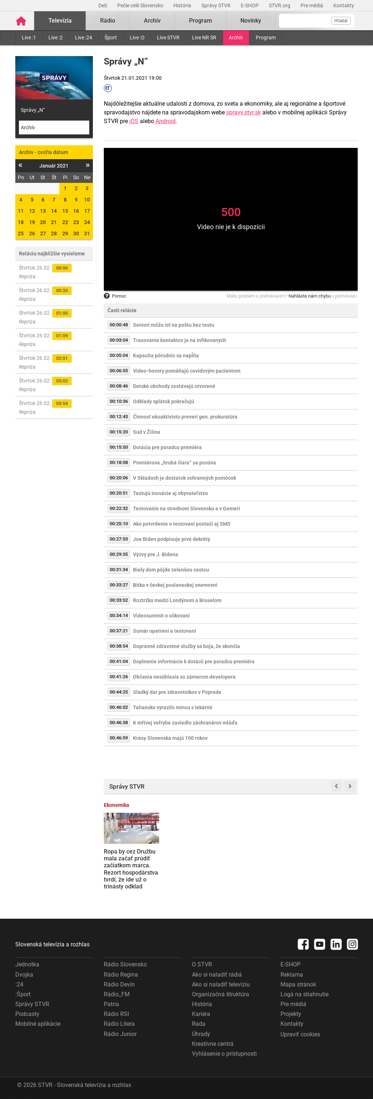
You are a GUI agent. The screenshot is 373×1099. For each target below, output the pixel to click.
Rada (198, 1023)
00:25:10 (119, 523)
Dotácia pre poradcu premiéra (167, 447)
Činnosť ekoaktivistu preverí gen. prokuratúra (185, 417)
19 (32, 222)
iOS (133, 121)
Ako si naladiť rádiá (217, 974)
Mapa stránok (298, 984)
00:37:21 (119, 630)
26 (32, 233)
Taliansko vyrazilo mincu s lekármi (172, 707)
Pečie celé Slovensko (140, 5)
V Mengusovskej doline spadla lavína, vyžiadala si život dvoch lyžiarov (197, 862)
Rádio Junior (120, 1034)
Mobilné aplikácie (37, 1023)
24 (87, 222)
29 (65, 233)
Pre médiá (312, 5)
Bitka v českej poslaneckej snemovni (175, 585)
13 (43, 211)
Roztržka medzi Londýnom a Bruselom (177, 600)
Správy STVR (216, 5)
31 (87, 233)
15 (65, 211)
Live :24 (83, 37)
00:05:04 (119, 355)
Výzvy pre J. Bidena (155, 554)
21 (54, 222)
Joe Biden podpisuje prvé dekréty (171, 539)
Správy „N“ (33, 110)
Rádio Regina (121, 974)
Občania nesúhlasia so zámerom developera (184, 677)
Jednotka (27, 964)
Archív (236, 37)
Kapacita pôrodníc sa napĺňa (166, 355)
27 (43, 233)
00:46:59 (119, 738)
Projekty (290, 1013)
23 (76, 222)
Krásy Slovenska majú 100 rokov (170, 738)
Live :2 (55, 37)
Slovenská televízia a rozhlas (52, 944)
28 (54, 233)
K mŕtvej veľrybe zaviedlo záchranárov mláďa (185, 723)
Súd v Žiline (146, 432)
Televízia (60, 20)
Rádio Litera (119, 1023)
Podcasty (27, 1013)
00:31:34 (119, 569)
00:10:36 (119, 401)
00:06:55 (119, 370)
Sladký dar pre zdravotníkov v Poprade (177, 692)
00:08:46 (119, 386)
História (182, 5)
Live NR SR (204, 37)
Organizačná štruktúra (220, 994)
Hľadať (341, 20)
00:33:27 (119, 585)
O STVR (202, 964)
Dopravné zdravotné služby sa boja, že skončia (186, 646)
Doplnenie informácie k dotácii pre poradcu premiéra (194, 661)
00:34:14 (119, 615)
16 (76, 211)
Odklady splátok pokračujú (163, 401)
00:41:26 (119, 676)
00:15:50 (119, 447)
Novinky (250, 20)
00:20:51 (119, 493)
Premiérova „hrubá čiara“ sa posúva (174, 463)
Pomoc (115, 296)
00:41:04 (119, 661)
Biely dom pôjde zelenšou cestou (171, 570)
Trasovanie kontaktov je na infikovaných (179, 340)
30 (76, 233)
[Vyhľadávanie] (316, 21)
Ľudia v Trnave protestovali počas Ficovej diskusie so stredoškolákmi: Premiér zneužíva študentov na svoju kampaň (261, 872)
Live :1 (29, 37)
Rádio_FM (117, 994)
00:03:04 (119, 340)
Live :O (137, 37)
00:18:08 (119, 462)
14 (54, 211)
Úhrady (201, 1034)
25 (21, 233)
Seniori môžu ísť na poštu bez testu (173, 325)
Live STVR (168, 37)
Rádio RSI (116, 1013)
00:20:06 (119, 477)
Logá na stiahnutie (304, 994)
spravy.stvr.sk (243, 112)
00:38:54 (119, 646)
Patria (111, 1004)
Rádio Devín (119, 984)
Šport (111, 37)
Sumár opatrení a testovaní (164, 631)
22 (65, 222)
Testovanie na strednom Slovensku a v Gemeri (186, 508)
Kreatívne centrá (212, 1043)
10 (87, 200)
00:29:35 (119, 554)
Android (166, 121)
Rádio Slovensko (125, 964)
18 (21, 222)
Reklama (291, 974)
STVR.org (280, 5)
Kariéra (201, 1013)
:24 (19, 984)
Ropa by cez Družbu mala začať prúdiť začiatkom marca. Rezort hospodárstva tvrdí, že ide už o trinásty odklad (131, 869)
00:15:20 (119, 432)
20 (43, 222)
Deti (103, 5)
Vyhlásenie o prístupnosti (224, 1053)
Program (266, 37)
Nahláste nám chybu (309, 296)
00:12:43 (119, 416)
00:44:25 (119, 692)
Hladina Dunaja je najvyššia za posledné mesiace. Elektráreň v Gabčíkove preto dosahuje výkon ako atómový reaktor (328, 872)
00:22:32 (119, 508)
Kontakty (343, 5)
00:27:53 (119, 539)
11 (21, 211)
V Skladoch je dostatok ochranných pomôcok (184, 478)
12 (32, 211)
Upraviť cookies (300, 1034)
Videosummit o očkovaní (161, 616)
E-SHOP (250, 5)
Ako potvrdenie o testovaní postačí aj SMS (182, 524)
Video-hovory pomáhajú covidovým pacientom (186, 371)
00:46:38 (119, 722)
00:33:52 (119, 600)
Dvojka (24, 974)
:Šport (23, 994)
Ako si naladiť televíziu (221, 984)
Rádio (107, 20)
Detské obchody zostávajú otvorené (174, 386)
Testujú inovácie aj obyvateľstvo (170, 493)
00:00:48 (119, 324)
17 (87, 211)
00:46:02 (119, 707)
